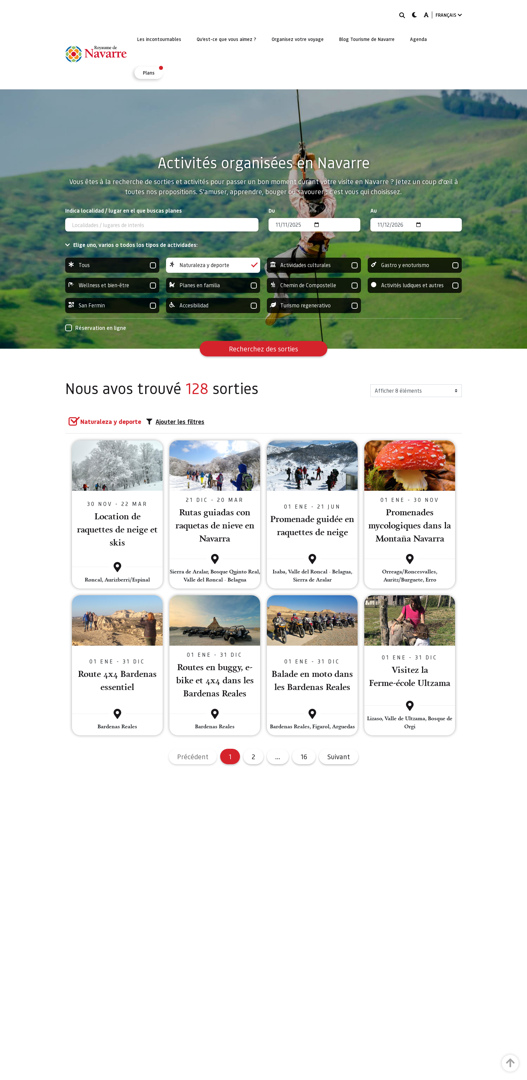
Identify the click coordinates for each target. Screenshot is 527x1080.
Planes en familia (213, 285)
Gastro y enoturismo (415, 265)
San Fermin (112, 305)
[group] (112, 265)
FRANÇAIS (449, 15)
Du (272, 210)
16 (303, 756)
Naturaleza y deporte (213, 265)
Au (373, 210)
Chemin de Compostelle (314, 285)
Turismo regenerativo (314, 305)
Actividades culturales (314, 265)
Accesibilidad (213, 305)
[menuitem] (159, 39)
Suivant (338, 756)
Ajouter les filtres (175, 422)
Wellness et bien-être (112, 285)
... (277, 756)
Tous (112, 265)
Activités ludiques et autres (415, 285)
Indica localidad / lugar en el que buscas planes (123, 210)
